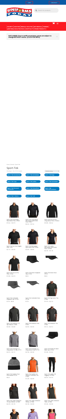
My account (10, 408)
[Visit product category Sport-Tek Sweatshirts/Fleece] (51, 78)
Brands (12, 53)
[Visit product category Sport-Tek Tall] (33, 85)
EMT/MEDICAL (38, 26)
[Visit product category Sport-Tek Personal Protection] (14, 78)
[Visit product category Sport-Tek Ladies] (33, 71)
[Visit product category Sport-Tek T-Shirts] (14, 85)
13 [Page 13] (36, 354)
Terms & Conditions (12, 401)
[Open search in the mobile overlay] (46, 10)
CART (29, 2)
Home (8, 53)
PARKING (45, 26)
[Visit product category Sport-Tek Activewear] (33, 64)
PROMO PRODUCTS (40, 29)
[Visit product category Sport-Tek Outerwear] (51, 71)
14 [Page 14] (39, 354)
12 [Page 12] (34, 354)
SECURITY (10, 26)
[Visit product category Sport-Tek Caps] (14, 71)
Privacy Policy (10, 398)
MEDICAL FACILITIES (26, 26)
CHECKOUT (54, 2)
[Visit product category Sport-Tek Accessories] (14, 64)
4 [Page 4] (29, 354)
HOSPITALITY (29, 29)
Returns (9, 394)
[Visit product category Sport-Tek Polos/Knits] (33, 77)
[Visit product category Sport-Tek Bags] (51, 64)
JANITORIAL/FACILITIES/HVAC (15, 29)
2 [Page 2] (25, 354)
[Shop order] (52, 60)
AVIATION (17, 26)
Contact (9, 391)
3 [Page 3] (27, 354)
